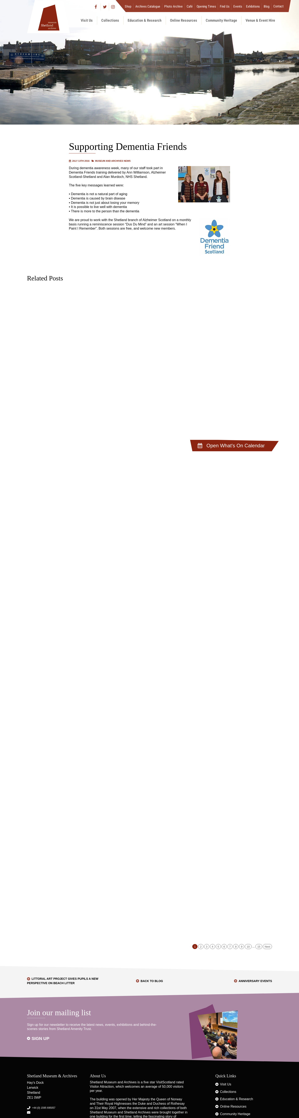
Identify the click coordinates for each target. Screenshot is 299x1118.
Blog (267, 6)
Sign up (40, 1038)
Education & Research (145, 20)
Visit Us (87, 20)
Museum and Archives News (113, 161)
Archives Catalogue (147, 6)
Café (190, 6)
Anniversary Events (255, 981)
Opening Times (206, 6)
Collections (110, 20)
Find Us (224, 6)
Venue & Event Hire (260, 20)
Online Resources (183, 20)
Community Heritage (221, 20)
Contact (278, 6)
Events (237, 6)
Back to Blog (152, 981)
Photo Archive (173, 6)
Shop (128, 6)
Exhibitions (253, 6)
